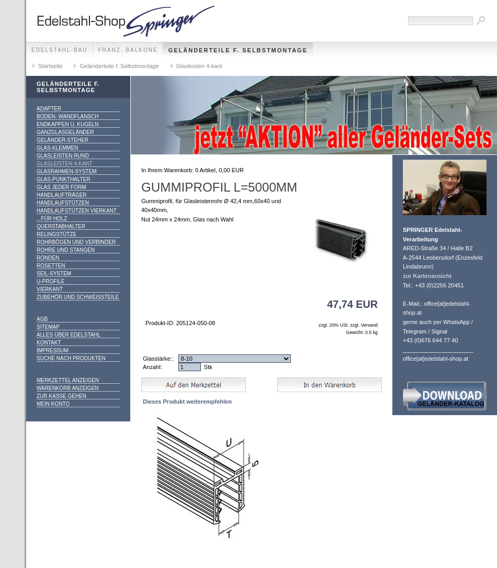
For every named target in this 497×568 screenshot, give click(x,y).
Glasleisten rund (63, 156)
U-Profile (50, 281)
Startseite (50, 66)
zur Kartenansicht (427, 276)
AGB (42, 319)
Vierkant (50, 289)
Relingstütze (56, 234)
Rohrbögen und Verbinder (76, 242)
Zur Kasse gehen (61, 396)
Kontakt (49, 343)
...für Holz (52, 218)
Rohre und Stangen (66, 250)
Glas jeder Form (61, 187)
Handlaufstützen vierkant (77, 211)
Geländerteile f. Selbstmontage (238, 50)
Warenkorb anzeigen (68, 388)
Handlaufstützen (63, 203)
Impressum (53, 350)
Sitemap (48, 327)
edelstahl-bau (59, 50)
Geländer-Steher (62, 140)
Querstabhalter (61, 226)
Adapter (49, 109)
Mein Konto (53, 404)
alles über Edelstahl (68, 335)
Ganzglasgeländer (65, 132)
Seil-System (54, 273)
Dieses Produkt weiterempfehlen (187, 401)
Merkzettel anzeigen (68, 380)
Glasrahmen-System (66, 171)
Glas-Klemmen (57, 148)
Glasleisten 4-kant (199, 66)
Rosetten (51, 266)
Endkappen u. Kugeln (67, 124)
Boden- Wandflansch (68, 116)
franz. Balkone (128, 50)
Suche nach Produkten (71, 358)
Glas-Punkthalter (64, 179)
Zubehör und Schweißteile (78, 297)
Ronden (48, 258)
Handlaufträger (62, 195)
